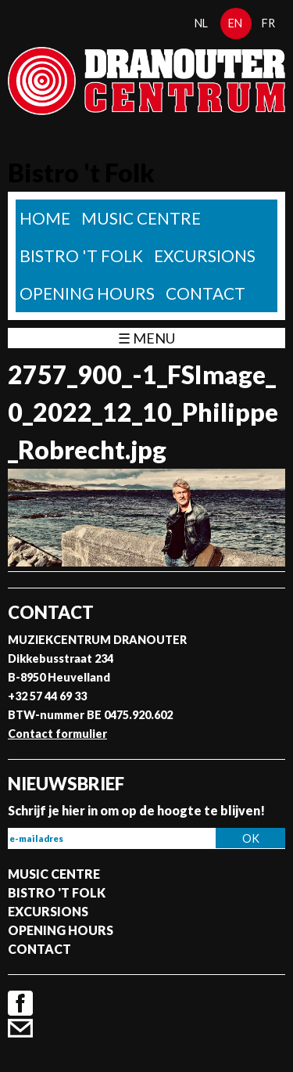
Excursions (204, 255)
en (235, 23)
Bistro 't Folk (81, 255)
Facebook (20, 1003)
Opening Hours (87, 293)
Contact (205, 293)
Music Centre (141, 218)
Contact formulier (57, 733)
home (45, 218)
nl (201, 23)
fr (268, 23)
